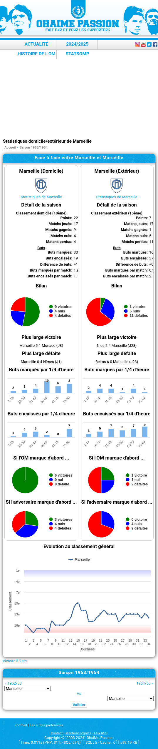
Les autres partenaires (46, 725)
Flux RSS (100, 733)
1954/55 (143, 683)
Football (21, 725)
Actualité (36, 44)
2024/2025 (77, 44)
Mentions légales (78, 733)
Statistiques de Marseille (41, 197)
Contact (57, 733)
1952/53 (14, 683)
